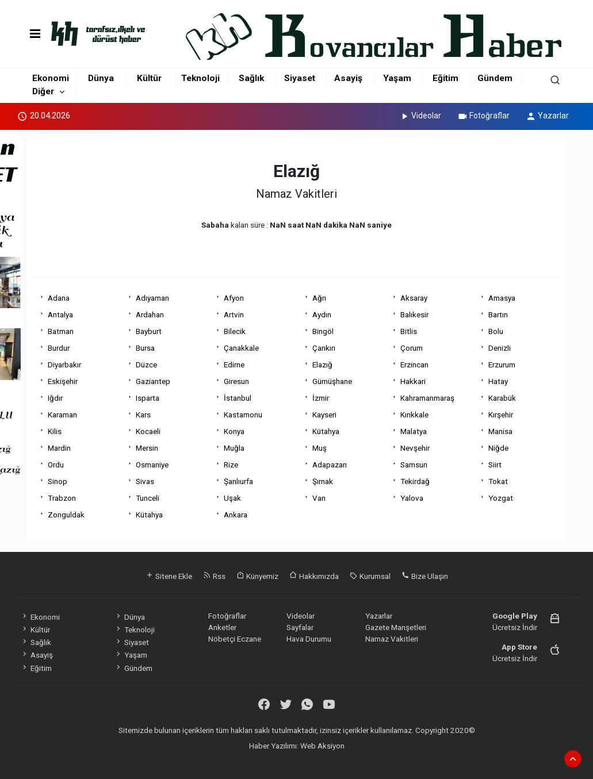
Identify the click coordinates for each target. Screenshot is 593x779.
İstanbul (237, 397)
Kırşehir (500, 414)
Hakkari (413, 381)
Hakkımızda (314, 576)
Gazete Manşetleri (395, 627)
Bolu (495, 331)
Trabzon (62, 497)
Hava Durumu (308, 638)
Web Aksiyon (322, 745)
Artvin (234, 314)
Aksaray (413, 297)
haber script (386, 757)
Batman (61, 331)
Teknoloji (200, 78)
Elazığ (322, 364)
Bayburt (149, 331)
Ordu (56, 464)
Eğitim (445, 78)
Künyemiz (257, 576)
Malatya (413, 431)
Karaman (62, 414)
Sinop (57, 481)
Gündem (494, 78)
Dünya (101, 78)
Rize (231, 464)
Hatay (498, 381)
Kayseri (324, 414)
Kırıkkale (414, 414)
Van (319, 497)
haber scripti (298, 757)
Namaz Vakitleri (391, 638)
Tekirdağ (415, 481)
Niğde (498, 447)
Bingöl (323, 331)
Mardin (59, 447)
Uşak (232, 497)
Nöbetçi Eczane (234, 638)
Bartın (498, 314)
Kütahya (325, 431)
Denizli (499, 347)
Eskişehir (63, 381)
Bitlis (408, 331)
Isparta (147, 397)
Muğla (234, 447)
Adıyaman (152, 297)
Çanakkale (241, 347)
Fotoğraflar (483, 115)
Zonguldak (66, 514)
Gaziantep (153, 381)
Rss (214, 576)
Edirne (234, 364)
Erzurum (501, 364)
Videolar (420, 115)
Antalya (60, 314)
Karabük (502, 397)
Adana (59, 297)
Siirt (495, 464)
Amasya (501, 297)
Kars (143, 414)
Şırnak (322, 481)
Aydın (321, 314)
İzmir (320, 397)
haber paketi (255, 757)
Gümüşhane (332, 381)
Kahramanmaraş (427, 397)
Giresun (236, 381)
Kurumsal (370, 576)
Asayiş (348, 78)
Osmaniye (152, 464)
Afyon (234, 297)
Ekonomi (50, 78)
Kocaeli (148, 431)
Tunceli (147, 497)
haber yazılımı (209, 757)
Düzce (146, 364)
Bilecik (235, 331)
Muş (319, 447)
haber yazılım (343, 757)
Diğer (43, 91)
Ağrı (319, 297)
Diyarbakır (64, 364)
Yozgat (500, 497)
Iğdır (55, 397)
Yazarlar (547, 115)
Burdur (59, 347)
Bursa (145, 347)
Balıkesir (414, 314)
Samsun (413, 464)
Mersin (147, 447)
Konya (234, 431)
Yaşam (397, 78)
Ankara (235, 514)
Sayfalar (299, 627)
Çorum (411, 347)
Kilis (55, 431)
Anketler (222, 627)
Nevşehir (415, 447)
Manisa (500, 431)
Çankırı (323, 347)
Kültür (149, 78)
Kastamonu (243, 414)
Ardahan (150, 314)
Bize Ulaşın (424, 576)
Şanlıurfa (238, 481)
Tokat (498, 481)
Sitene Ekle (169, 576)
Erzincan (414, 364)
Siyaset (299, 78)
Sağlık (251, 78)
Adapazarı (329, 464)
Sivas (145, 481)
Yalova (411, 497)
